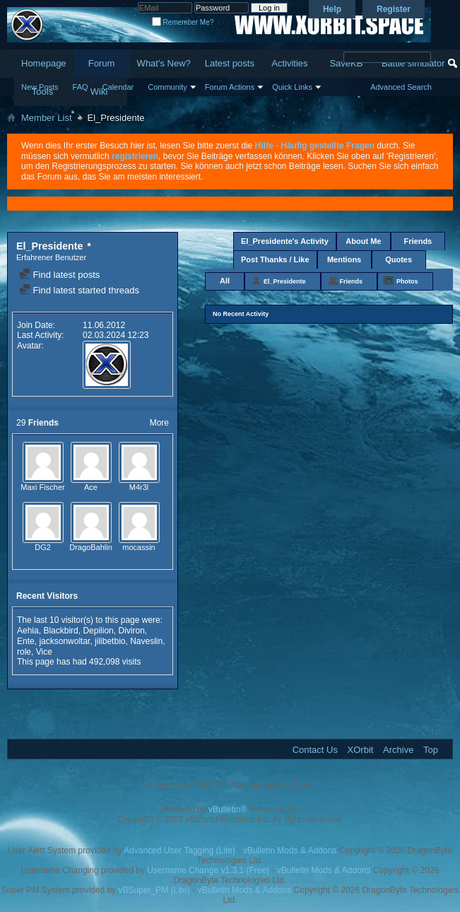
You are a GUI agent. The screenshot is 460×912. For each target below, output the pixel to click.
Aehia (28, 631)
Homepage (43, 63)
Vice (44, 652)
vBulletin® (227, 809)
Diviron (131, 631)
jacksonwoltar (64, 641)
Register (394, 9)
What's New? (164, 63)
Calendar (118, 87)
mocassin (138, 547)
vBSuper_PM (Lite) (153, 890)
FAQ (80, 87)
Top (430, 749)
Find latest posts (59, 274)
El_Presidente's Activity (285, 241)
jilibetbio (110, 641)
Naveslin (146, 641)
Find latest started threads (79, 290)
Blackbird (60, 631)
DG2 (43, 547)
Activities (289, 63)
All (225, 280)
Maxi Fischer (42, 487)
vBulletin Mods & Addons (290, 850)
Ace (91, 487)
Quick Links (292, 87)
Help (332, 9)
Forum (101, 63)
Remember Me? (182, 22)
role (24, 652)
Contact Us (315, 749)
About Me (363, 241)
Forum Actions (229, 87)
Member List (46, 117)
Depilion (98, 631)
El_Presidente (285, 281)
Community (167, 87)
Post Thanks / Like (275, 259)
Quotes (398, 259)
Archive (398, 749)
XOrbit (361, 749)
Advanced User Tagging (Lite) (179, 850)
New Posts (40, 87)
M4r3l (139, 487)
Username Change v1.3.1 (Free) (208, 870)
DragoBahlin (90, 547)
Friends (418, 241)
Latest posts (229, 63)
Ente (26, 641)
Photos (407, 281)
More (159, 423)
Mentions (344, 259)
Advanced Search (401, 87)
